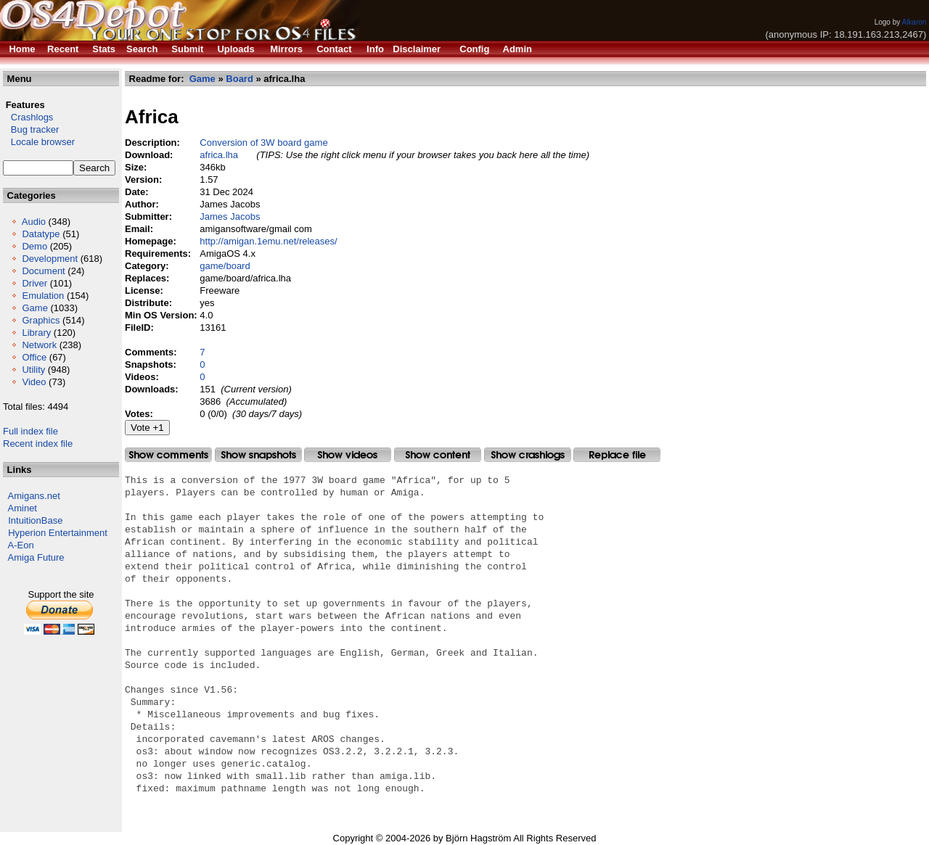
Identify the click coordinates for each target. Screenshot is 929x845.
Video (34, 381)
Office (34, 357)
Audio (34, 221)
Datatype (41, 233)
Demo (34, 246)
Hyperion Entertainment (57, 532)
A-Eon (21, 545)
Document (43, 270)
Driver (34, 283)
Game (34, 307)
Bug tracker (31, 129)
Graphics (41, 320)
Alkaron (913, 22)
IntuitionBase (35, 520)
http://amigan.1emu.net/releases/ (268, 241)
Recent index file (38, 443)
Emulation (43, 295)
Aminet (22, 508)
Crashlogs (28, 117)
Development (50, 258)
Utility (33, 369)
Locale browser (39, 141)
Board (239, 78)
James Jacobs (230, 216)
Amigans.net (34, 495)
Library (36, 332)
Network (39, 344)
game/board (225, 265)
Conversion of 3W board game (263, 142)
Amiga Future (36, 557)
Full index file (30, 431)
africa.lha (219, 154)
